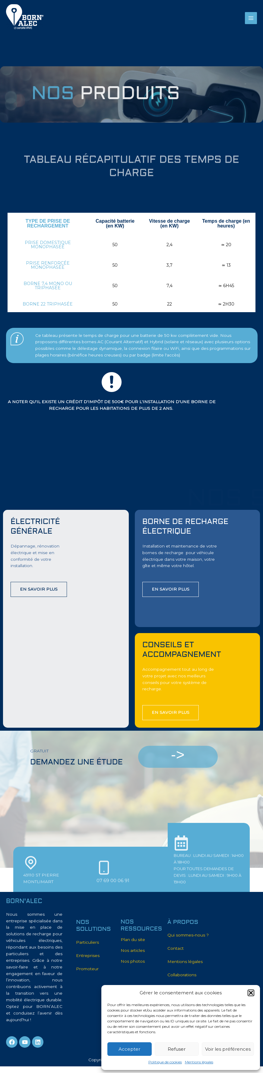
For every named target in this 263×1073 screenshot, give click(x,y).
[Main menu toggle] (251, 18)
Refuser (176, 1049)
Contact (175, 948)
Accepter (129, 1049)
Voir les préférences (228, 1049)
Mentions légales (199, 1062)
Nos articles (133, 950)
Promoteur (87, 968)
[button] (251, 993)
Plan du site (133, 939)
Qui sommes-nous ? (188, 935)
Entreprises (88, 955)
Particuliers (87, 942)
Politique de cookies (165, 1062)
